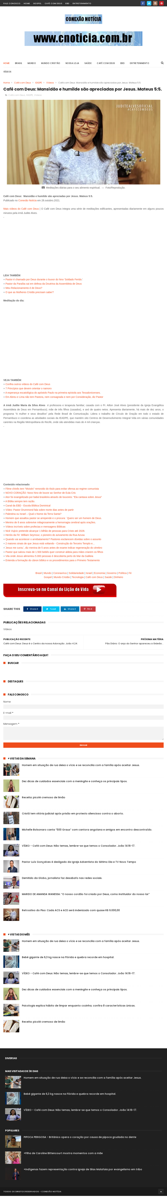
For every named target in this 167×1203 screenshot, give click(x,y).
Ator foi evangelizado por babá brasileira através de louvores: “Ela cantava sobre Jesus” (53, 504)
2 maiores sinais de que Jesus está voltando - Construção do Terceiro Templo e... (50, 550)
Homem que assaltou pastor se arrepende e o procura (35, 525)
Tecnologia (78, 584)
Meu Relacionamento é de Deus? (23, 295)
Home (6, 63)
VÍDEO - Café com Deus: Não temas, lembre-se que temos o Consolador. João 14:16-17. (78, 853)
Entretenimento (82, 3)
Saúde (108, 584)
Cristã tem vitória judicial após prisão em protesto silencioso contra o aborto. (73, 820)
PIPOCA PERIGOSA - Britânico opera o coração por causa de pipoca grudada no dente (80, 1144)
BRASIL (18, 63)
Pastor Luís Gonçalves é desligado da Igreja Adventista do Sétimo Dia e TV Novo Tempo (79, 869)
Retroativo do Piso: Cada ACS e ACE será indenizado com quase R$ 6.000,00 (71, 917)
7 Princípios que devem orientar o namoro (28, 395)
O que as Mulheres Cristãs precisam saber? (29, 299)
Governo (111, 580)
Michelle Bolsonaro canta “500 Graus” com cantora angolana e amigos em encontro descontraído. (87, 837)
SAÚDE (88, 63)
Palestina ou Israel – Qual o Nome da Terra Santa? (33, 521)
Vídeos (50, 83)
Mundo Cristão (50, 63)
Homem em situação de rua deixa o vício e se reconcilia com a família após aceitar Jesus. (81, 772)
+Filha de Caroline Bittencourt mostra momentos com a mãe (63, 1160)
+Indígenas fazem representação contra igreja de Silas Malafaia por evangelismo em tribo (83, 1176)
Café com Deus (53, 3)
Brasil (39, 580)
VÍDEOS (7, 72)
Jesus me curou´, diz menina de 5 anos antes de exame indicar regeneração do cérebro (54, 554)
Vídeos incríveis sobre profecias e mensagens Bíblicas (35, 533)
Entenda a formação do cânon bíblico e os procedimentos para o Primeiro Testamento (52, 567)
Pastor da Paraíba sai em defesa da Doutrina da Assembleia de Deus (43, 290)
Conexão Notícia (27, 207)
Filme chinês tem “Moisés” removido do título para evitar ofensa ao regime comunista (52, 495)
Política (123, 580)
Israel (89, 580)
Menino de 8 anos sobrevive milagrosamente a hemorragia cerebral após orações (50, 529)
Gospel (37, 3)
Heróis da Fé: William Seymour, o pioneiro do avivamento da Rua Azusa (44, 542)
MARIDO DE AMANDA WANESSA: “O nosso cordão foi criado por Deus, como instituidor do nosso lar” (86, 901)
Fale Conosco (11, 3)
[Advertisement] (83, 251)
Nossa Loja (72, 63)
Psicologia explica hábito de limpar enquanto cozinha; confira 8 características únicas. (78, 1012)
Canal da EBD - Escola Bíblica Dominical (27, 512)
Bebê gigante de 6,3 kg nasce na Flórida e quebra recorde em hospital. (68, 964)
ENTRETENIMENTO (139, 63)
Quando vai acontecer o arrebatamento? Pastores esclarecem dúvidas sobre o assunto (53, 546)
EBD (67, 3)
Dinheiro (118, 584)
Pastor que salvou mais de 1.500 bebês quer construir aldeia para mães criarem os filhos (54, 558)
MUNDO (32, 63)
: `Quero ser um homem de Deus (83, 525)
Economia (99, 580)
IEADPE (38, 83)
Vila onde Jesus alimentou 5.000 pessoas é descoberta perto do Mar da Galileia (49, 563)
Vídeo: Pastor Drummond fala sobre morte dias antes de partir (39, 516)
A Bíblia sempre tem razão (19, 508)
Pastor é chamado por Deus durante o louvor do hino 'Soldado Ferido (43, 286)
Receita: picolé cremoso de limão (43, 804)
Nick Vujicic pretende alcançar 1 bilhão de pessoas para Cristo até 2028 (44, 537)
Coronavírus (60, 580)
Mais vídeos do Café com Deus (21, 215)
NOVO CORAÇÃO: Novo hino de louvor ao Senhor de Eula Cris (40, 499)
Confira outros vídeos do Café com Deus (27, 391)
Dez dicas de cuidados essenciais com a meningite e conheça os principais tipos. (74, 788)
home (27, 3)
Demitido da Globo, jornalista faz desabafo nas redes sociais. (62, 885)
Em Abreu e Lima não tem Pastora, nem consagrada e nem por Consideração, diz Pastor (54, 403)
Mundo (47, 580)
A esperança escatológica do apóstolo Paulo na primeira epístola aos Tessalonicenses (52, 399)
